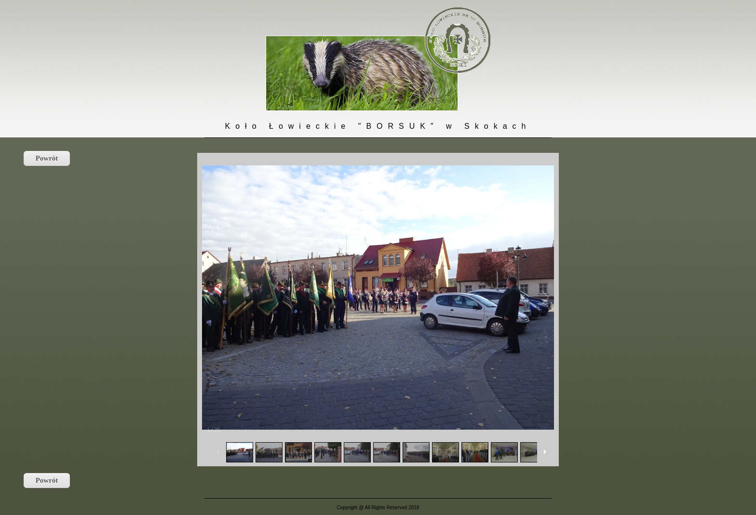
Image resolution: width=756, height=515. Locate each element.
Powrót (47, 158)
